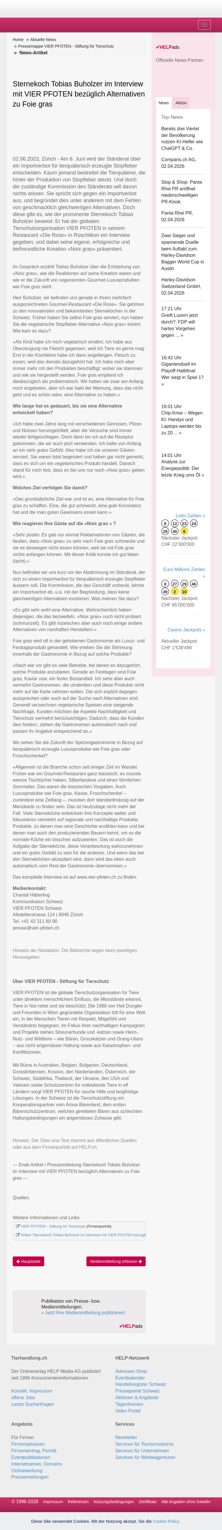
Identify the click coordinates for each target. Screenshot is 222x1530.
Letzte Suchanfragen (32, 1404)
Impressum (53, 1501)
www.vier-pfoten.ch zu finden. (107, 877)
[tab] (164, 103)
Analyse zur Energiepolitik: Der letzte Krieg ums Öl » (182, 468)
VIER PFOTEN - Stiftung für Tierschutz (53, 1226)
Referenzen (78, 1501)
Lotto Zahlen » (190, 515)
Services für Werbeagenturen (145, 1457)
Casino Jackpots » (186, 629)
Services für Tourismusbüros (144, 1444)
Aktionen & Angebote (136, 1397)
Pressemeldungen (30, 1477)
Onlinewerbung (26, 1470)
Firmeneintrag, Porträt (33, 1450)
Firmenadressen (28, 1444)
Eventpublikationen (30, 1457)
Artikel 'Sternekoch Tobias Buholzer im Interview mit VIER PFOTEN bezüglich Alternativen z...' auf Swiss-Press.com (117, 1235)
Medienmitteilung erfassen (116, 1261)
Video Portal (127, 1410)
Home (18, 39)
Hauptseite (28, 1261)
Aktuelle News (43, 39)
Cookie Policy (166, 1521)
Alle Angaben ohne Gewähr (185, 1501)
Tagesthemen (129, 1404)
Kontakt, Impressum (31, 1390)
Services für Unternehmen (142, 1450)
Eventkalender (130, 1377)
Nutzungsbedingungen (113, 1501)
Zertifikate (147, 1501)
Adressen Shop (131, 1371)
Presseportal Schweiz (137, 1390)
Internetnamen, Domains (36, 1464)
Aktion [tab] (181, 103)
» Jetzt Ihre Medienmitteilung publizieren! (83, 1312)
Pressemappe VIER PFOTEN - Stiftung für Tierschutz (66, 46)
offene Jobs (23, 1397)
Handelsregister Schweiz (140, 1384)
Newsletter (126, 1437)
